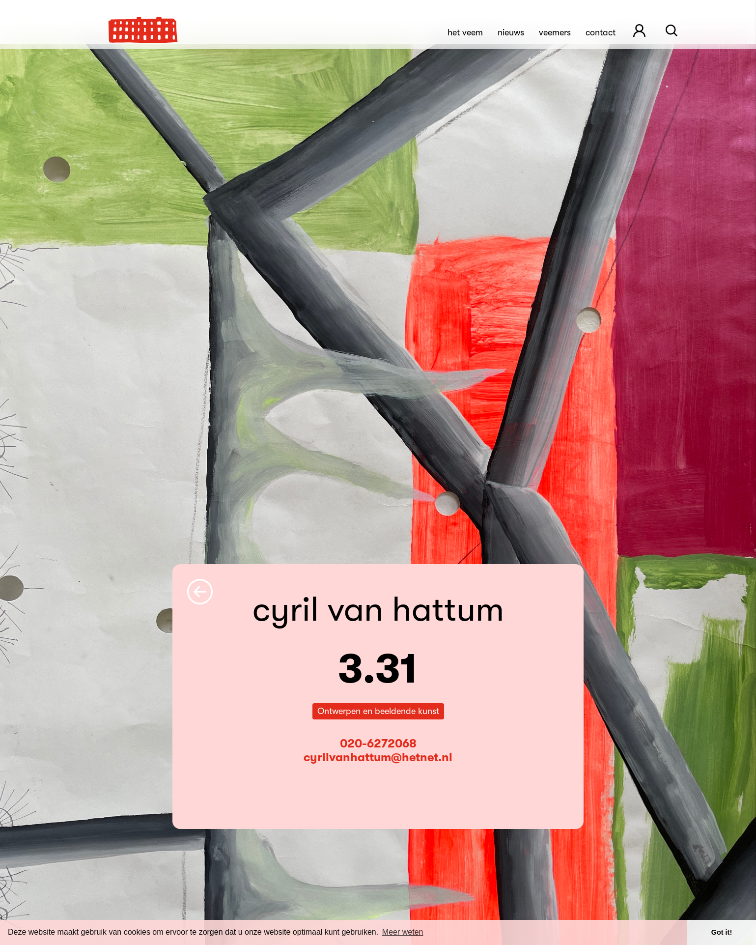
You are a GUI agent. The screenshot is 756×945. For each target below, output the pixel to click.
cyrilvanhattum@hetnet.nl (378, 757)
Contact (601, 32)
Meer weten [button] (402, 932)
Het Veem (465, 32)
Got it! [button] (721, 932)
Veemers (555, 32)
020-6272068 (378, 743)
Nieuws (511, 32)
